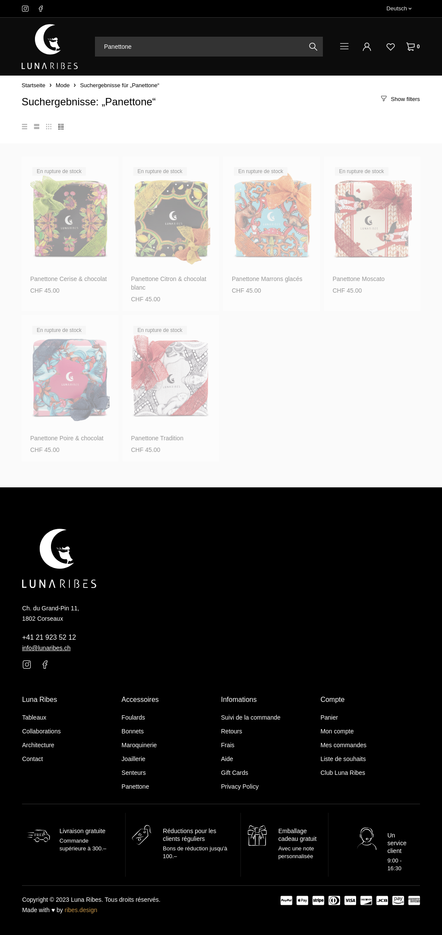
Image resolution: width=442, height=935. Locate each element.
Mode (63, 85)
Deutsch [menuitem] (396, 8)
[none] (399, 8)
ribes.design (81, 910)
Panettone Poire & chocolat (67, 438)
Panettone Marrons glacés (267, 278)
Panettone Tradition (157, 438)
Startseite (33, 85)
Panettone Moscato (359, 278)
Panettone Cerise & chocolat (68, 278)
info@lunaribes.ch (46, 647)
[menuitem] (399, 8)
